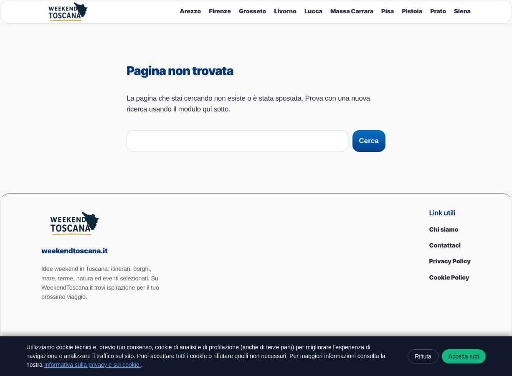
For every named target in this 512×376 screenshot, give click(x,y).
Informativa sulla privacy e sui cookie (92, 364)
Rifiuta (423, 356)
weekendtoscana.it (74, 251)
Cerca (369, 141)
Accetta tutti (464, 356)
